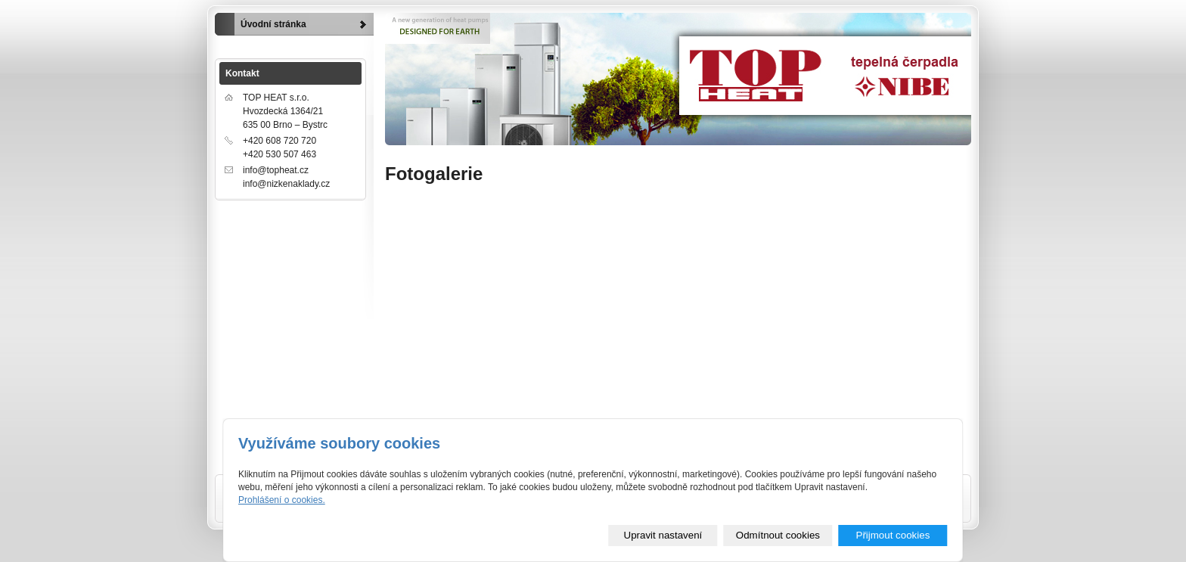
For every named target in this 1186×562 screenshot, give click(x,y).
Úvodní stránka (273, 24)
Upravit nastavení (663, 535)
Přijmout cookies (893, 535)
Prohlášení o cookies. (281, 500)
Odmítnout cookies (778, 535)
